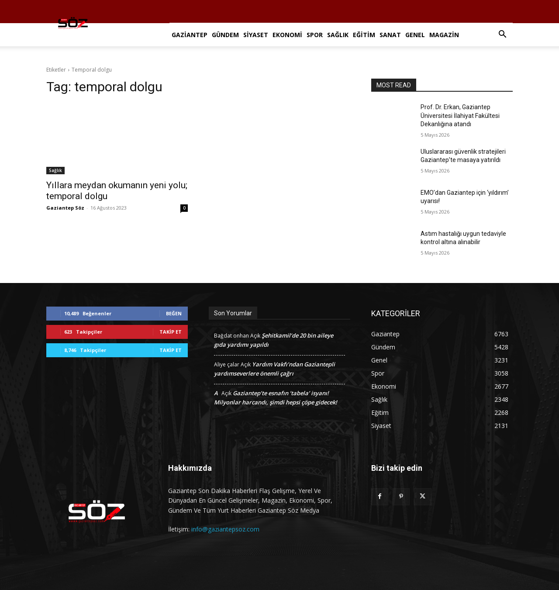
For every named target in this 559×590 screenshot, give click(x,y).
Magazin (444, 35)
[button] (502, 35)
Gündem (225, 35)
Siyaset (255, 35)
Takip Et (170, 331)
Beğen (174, 313)
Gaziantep (189, 35)
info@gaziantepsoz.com (225, 529)
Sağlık (338, 35)
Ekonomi (287, 35)
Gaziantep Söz (65, 207)
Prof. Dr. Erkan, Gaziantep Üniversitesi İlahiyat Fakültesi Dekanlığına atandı (460, 116)
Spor (315, 35)
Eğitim (364, 35)
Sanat (390, 35)
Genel (415, 35)
